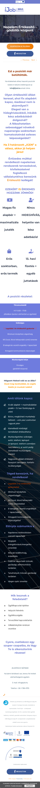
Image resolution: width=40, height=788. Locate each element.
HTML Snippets (12, 779)
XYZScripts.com (27, 779)
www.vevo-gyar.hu (22, 722)
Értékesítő (14, 180)
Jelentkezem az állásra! (20, 46)
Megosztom (20, 53)
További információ (16, 785)
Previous (26, 60)
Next (33, 60)
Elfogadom (29, 786)
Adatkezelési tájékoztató (20, 764)
